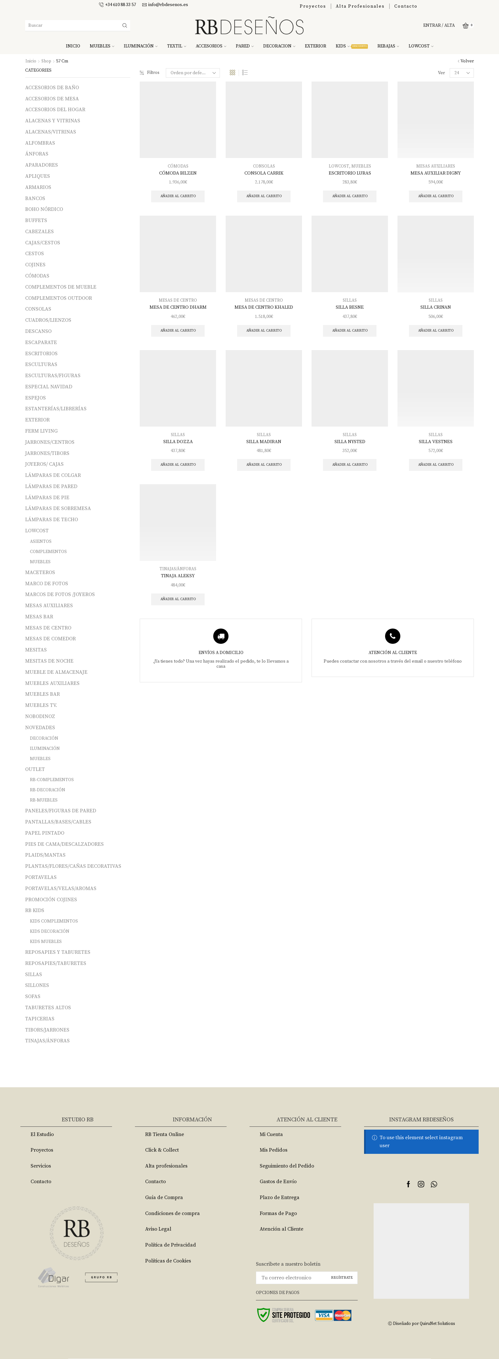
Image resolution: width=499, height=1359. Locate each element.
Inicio (30, 61)
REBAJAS (388, 46)
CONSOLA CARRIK (263, 173)
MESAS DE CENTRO (178, 302)
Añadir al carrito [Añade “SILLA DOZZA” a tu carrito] (178, 468)
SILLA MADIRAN (264, 444)
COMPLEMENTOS (48, 552)
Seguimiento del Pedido (287, 1166)
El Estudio (42, 1134)
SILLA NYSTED (350, 444)
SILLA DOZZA (178, 444)
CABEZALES (39, 231)
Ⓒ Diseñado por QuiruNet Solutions (421, 1324)
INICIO (73, 46)
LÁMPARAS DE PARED (51, 486)
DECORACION (279, 46)
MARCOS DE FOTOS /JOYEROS (60, 594)
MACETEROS (40, 572)
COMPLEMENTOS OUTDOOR (58, 298)
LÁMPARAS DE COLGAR (53, 475)
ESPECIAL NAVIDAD (48, 387)
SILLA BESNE (350, 309)
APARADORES (41, 165)
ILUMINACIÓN (141, 46)
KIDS (352, 46)
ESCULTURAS (41, 364)
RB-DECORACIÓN (47, 790)
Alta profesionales (166, 1166)
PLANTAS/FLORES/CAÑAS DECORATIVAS (73, 866)
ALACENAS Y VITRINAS (52, 121)
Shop (46, 61)
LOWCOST (421, 46)
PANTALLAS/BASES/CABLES (58, 822)
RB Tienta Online (164, 1134)
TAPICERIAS (39, 1019)
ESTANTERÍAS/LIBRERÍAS (56, 409)
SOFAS (32, 996)
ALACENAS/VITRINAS (50, 132)
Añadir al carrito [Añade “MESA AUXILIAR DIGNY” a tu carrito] (436, 197)
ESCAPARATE (41, 342)
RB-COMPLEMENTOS (52, 780)
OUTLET (35, 769)
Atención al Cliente (281, 1229)
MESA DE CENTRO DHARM (177, 309)
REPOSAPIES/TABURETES (55, 963)
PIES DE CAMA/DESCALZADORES (64, 844)
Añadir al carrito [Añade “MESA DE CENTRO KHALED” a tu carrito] (264, 332)
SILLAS (349, 302)
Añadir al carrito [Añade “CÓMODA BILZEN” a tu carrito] (178, 197)
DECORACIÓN (44, 738)
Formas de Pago (278, 1213)
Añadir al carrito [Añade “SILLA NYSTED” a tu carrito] (350, 468)
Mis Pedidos (273, 1150)
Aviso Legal (158, 1229)
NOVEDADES (40, 727)
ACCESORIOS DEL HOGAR (55, 109)
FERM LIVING (41, 431)
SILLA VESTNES (436, 444)
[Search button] (124, 25)
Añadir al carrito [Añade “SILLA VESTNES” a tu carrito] (436, 468)
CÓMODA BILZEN (178, 173)
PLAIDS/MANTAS (45, 855)
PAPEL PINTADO (44, 833)
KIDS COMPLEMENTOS (54, 921)
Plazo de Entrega (279, 1197)
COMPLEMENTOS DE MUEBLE (60, 287)
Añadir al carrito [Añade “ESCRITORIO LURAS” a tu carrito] (350, 197)
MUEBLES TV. (41, 705)
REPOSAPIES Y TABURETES (57, 952)
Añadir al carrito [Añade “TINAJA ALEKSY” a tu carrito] (178, 603)
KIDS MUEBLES (46, 942)
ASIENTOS (41, 541)
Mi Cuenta (271, 1134)
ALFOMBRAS (40, 143)
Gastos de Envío (278, 1181)
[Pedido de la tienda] (194, 73)
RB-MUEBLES (44, 800)
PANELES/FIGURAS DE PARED (60, 811)
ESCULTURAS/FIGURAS (53, 375)
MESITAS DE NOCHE (49, 661)
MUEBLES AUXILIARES (52, 683)
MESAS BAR (39, 617)
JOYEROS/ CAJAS (44, 464)
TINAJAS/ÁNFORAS (177, 573)
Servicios (41, 1166)
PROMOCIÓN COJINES (51, 899)
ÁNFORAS (36, 154)
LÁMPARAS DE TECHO (51, 519)
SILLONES (37, 985)
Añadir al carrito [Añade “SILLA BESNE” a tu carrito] (350, 332)
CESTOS (34, 253)
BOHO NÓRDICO (44, 209)
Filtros (150, 73)
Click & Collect (162, 1150)
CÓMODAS (178, 166)
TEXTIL (176, 46)
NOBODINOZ (40, 716)
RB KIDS (34, 910)
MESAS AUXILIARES (435, 166)
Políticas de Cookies (168, 1261)
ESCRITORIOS (41, 353)
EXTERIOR (315, 46)
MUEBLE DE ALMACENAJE (56, 672)
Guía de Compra (164, 1197)
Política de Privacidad (170, 1245)
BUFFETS (36, 220)
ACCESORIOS (211, 46)
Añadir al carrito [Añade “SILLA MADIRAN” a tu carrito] (264, 468)
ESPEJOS (35, 398)
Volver (467, 61)
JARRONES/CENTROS (49, 442)
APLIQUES (37, 176)
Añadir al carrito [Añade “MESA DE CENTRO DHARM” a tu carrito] (178, 332)
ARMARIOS (38, 187)
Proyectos (313, 6)
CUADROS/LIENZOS (48, 320)
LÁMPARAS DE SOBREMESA (58, 508)
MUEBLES (102, 46)
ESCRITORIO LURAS (350, 173)
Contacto (406, 6)
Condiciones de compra (172, 1213)
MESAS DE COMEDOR (50, 639)
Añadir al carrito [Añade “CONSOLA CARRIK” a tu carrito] (264, 197)
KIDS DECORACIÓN (49, 931)
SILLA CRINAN (435, 309)
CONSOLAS (264, 166)
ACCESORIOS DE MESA (52, 99)
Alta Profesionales (360, 6)
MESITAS (36, 650)
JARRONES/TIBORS (47, 453)
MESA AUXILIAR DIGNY (436, 173)
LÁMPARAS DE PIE (47, 497)
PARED (245, 46)
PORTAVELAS (41, 877)
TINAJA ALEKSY (178, 580)
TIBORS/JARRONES (47, 1030)
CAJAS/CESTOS (42, 243)
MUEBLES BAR (42, 694)
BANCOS (35, 198)
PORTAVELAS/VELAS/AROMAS (60, 888)
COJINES (35, 265)
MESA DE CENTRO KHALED (264, 309)
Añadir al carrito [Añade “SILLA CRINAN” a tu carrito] (436, 332)
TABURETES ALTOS (48, 1007)
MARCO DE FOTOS (46, 583)
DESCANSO (38, 331)
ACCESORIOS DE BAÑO (52, 87)
